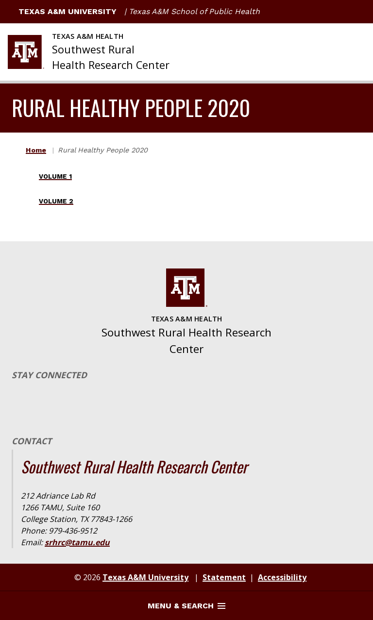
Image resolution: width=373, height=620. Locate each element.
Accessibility (282, 577)
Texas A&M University (62, 11)
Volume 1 (55, 176)
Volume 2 (56, 201)
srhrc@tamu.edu (77, 542)
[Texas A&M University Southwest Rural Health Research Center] (89, 52)
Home (36, 150)
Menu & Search (186, 605)
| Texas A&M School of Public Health (192, 11)
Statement (224, 577)
